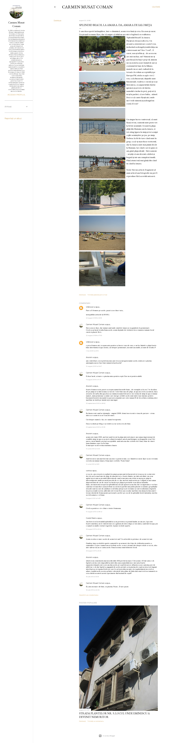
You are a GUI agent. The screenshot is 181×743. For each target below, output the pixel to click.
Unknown (90, 307)
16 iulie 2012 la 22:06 (92, 590)
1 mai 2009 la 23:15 (92, 351)
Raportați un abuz (13, 118)
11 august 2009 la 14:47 (93, 379)
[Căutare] (156, 7)
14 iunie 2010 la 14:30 (93, 449)
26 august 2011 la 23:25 (93, 551)
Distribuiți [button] (57, 21)
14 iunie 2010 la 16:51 (92, 464)
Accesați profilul (16, 95)
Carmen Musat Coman (87, 7)
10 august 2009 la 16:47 (94, 366)
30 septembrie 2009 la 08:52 (95, 403)
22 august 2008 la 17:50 (94, 335)
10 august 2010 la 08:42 (94, 511)
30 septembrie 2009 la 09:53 (95, 427)
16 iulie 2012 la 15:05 (92, 576)
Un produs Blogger (107, 735)
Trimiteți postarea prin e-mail (97, 295)
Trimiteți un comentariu (88, 595)
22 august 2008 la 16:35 (94, 318)
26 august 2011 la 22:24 (93, 529)
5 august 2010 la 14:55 (93, 498)
